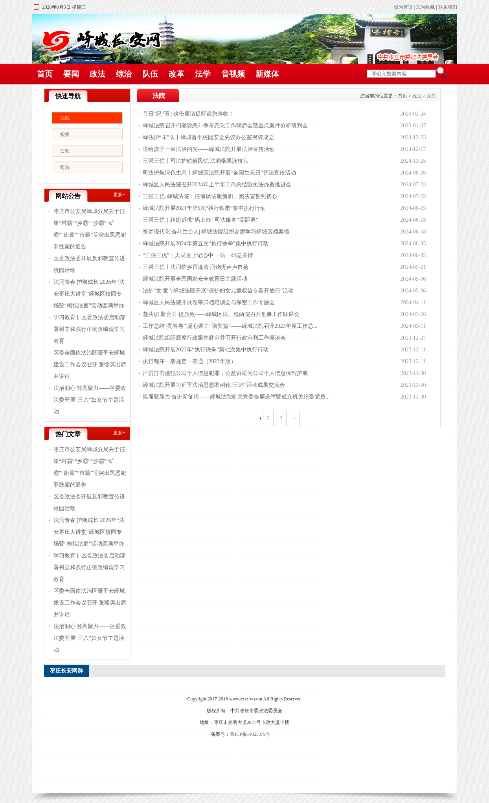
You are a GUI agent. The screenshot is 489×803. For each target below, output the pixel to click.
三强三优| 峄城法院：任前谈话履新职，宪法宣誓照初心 (210, 196)
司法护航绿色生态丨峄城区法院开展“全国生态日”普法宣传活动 (219, 173)
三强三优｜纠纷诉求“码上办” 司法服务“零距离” (200, 220)
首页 (45, 74)
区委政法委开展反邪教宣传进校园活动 (89, 264)
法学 (203, 74)
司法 (65, 167)
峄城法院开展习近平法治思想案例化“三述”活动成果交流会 (214, 385)
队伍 (150, 74)
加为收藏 (425, 7)
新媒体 (267, 74)
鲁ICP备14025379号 (250, 734)
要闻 (71, 74)
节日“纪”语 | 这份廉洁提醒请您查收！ (188, 114)
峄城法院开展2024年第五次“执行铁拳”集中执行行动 (205, 243)
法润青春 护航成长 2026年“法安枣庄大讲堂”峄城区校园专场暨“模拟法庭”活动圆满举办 (89, 294)
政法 (97, 74)
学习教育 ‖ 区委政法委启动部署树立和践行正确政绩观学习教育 (89, 329)
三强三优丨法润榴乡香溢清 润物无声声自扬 (196, 267)
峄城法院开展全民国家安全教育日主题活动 (195, 279)
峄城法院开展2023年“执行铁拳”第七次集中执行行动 (205, 350)
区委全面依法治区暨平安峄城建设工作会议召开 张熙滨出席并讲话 (90, 364)
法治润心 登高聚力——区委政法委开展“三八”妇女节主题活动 (90, 400)
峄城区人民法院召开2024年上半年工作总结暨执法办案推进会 (217, 184)
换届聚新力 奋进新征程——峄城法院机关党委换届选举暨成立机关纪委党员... (236, 397)
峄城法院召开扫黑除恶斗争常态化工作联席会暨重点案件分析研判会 (225, 126)
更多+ (119, 194)
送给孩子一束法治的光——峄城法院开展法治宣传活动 (209, 149)
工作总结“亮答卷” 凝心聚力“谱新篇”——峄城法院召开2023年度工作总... (230, 326)
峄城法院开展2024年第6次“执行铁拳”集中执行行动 (204, 208)
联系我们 (447, 7)
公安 (65, 151)
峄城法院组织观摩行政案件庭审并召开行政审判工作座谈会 (214, 338)
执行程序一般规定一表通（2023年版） (189, 361)
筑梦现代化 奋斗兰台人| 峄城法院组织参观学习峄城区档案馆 (216, 232)
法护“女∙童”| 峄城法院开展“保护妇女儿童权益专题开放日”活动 (218, 291)
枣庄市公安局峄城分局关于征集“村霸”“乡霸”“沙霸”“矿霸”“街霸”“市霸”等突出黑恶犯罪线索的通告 (89, 229)
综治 (124, 74)
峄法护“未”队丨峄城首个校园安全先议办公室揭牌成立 (208, 137)
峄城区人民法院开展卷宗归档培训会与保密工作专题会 (209, 302)
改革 (176, 74)
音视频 (233, 74)
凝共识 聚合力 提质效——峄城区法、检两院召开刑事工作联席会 (221, 314)
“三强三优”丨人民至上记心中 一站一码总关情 (198, 255)
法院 (65, 118)
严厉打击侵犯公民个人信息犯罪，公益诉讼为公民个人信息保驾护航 (225, 373)
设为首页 (403, 7)
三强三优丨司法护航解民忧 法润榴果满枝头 (196, 161)
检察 (65, 134)
